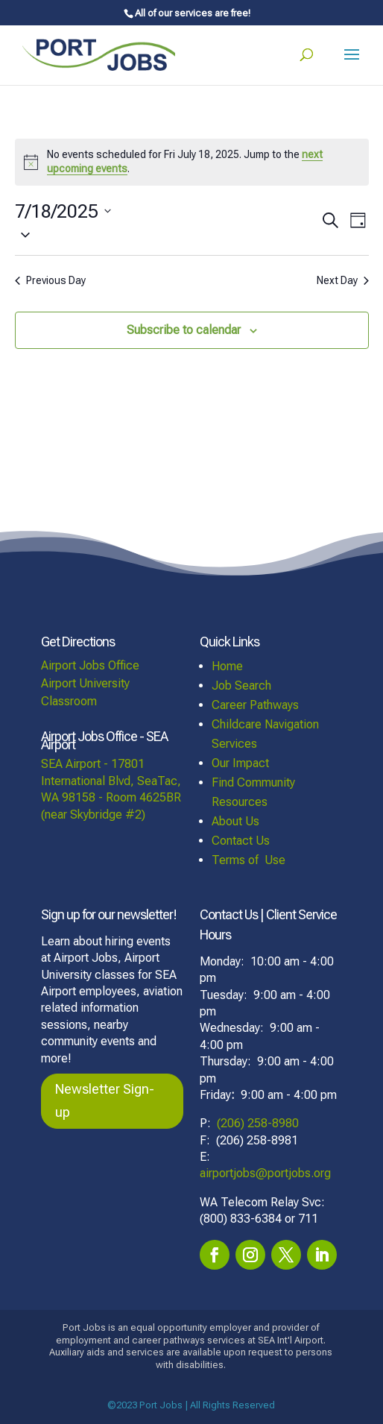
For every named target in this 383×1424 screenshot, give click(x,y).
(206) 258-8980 (258, 1123)
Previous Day (50, 280)
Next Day (343, 280)
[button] (167, 234)
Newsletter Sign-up (104, 1100)
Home (227, 666)
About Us (235, 821)
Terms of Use (248, 860)
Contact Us (241, 841)
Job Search (241, 685)
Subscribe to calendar (184, 330)
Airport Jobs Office (90, 665)
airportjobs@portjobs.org (265, 1173)
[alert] (192, 162)
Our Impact (240, 763)
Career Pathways (255, 705)
